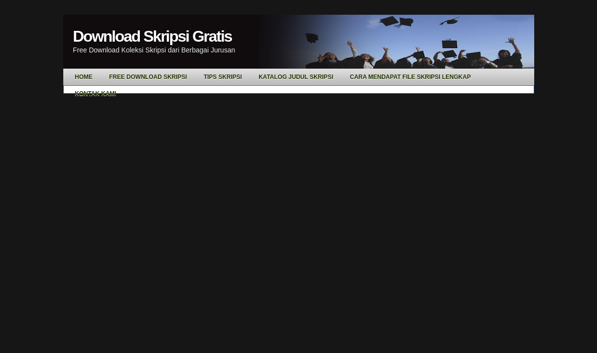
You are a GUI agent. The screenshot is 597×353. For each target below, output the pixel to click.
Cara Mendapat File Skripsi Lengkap (410, 77)
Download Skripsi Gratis (152, 36)
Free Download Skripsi (148, 77)
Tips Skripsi (223, 77)
